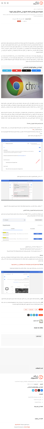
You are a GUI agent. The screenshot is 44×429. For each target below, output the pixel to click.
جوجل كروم (31, 309)
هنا (33, 129)
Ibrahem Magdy (27, 427)
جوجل (35, 9)
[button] (37, 315)
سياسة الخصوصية (39, 402)
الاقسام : (41, 384)
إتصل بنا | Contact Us (38, 399)
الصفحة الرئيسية (40, 9)
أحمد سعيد (27, 19)
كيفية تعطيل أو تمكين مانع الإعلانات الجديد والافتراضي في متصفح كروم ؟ (25, 264)
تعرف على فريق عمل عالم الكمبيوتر (35, 397)
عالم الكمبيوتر (17, 424)
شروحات (26, 309)
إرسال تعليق (38, 336)
